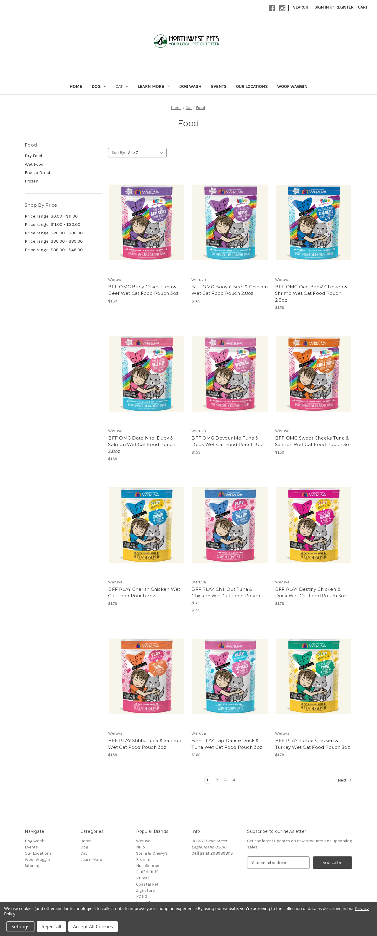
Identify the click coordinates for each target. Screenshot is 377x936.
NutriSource (147, 865)
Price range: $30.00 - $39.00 (54, 241)
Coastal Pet (147, 884)
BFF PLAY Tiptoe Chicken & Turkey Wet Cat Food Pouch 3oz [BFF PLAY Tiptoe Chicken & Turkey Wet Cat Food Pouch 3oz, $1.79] (312, 744)
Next (345, 780)
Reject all (51, 926)
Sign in (322, 7)
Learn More (154, 86)
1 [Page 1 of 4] (207, 779)
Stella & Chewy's (152, 853)
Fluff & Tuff (147, 871)
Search (300, 7)
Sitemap (33, 865)
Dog (99, 86)
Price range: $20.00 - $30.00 (54, 233)
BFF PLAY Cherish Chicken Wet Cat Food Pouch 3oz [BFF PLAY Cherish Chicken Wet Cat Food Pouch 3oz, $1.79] (144, 592)
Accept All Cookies (93, 926)
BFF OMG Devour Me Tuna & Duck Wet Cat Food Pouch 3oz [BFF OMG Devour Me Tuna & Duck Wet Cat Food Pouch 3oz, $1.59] (227, 441)
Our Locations (252, 86)
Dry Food (33, 155)
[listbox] (146, 152)
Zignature (145, 890)
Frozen (31, 181)
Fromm (143, 859)
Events (218, 86)
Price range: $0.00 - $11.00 (51, 216)
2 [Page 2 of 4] (217, 779)
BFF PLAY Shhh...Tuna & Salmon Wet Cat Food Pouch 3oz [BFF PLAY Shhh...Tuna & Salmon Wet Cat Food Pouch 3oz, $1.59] (144, 744)
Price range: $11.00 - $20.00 (52, 224)
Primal (142, 878)
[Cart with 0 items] (363, 7)
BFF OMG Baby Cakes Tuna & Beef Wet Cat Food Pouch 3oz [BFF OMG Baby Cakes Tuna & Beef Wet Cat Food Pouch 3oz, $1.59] (143, 290)
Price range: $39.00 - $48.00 (54, 249)
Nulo (140, 847)
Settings (20, 926)
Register (344, 7)
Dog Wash (190, 86)
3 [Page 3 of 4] (225, 779)
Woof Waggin (292, 86)
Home (76, 86)
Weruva (143, 840)
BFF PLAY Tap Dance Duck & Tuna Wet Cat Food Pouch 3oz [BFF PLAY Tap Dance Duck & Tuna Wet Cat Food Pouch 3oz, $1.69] (226, 744)
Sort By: (118, 152)
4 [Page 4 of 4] (234, 779)
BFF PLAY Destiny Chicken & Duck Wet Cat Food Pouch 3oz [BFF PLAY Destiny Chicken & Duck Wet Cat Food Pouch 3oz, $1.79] (311, 592)
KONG (141, 896)
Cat (121, 86)
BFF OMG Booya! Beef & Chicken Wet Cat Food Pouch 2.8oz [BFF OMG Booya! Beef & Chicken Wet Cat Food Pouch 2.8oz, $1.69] (229, 290)
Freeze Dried (37, 172)
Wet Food (34, 164)
